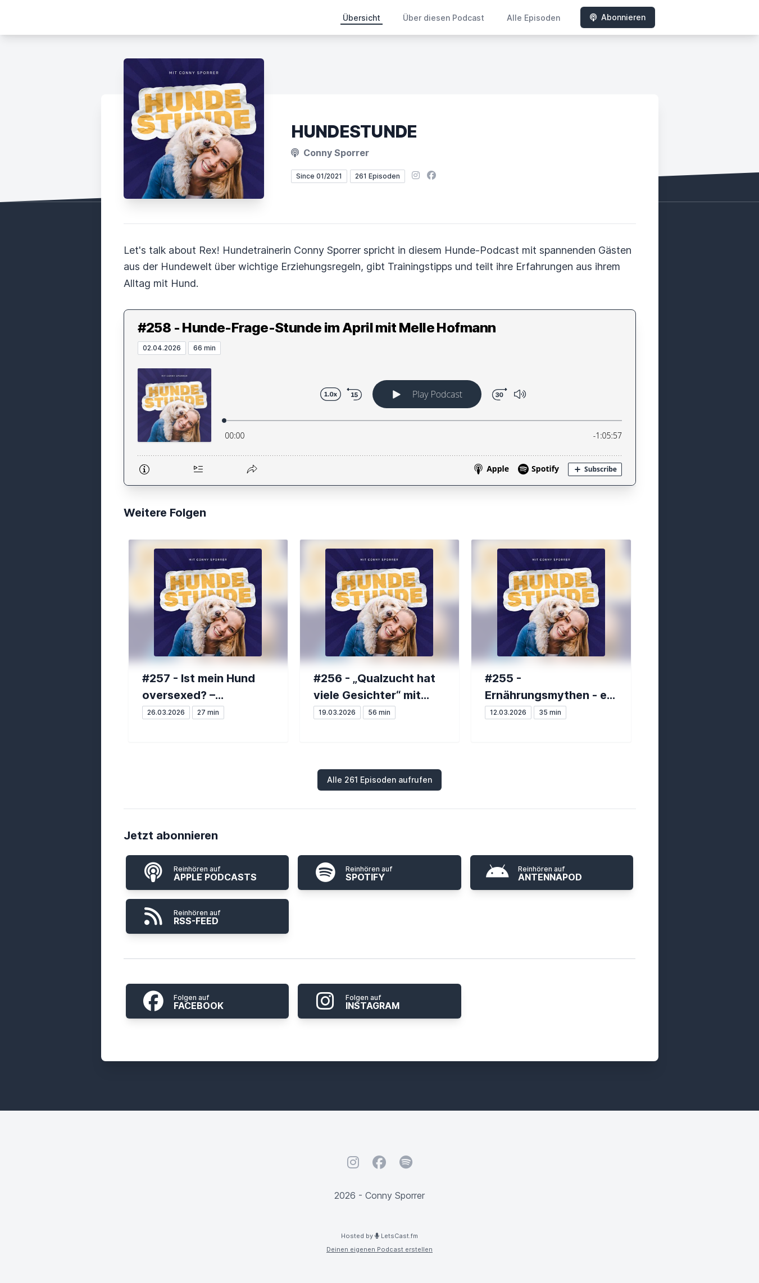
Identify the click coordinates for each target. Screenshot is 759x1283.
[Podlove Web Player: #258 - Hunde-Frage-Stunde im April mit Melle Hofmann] (379, 420)
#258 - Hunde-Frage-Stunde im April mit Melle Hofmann (317, 327)
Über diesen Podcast (443, 17)
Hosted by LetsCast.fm (379, 1236)
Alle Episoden (533, 17)
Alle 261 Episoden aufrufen (379, 779)
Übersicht (361, 17)
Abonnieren (618, 17)
